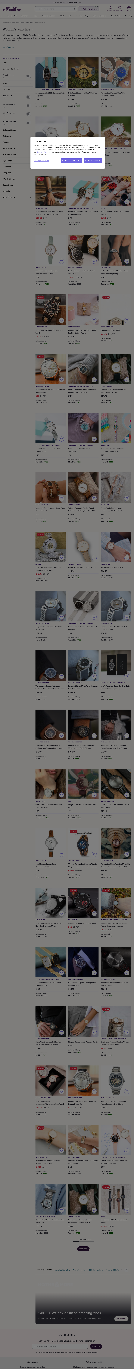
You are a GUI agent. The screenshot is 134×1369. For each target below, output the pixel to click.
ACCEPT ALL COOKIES (93, 160)
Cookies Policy (42, 152)
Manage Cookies (41, 161)
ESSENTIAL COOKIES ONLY (71, 160)
